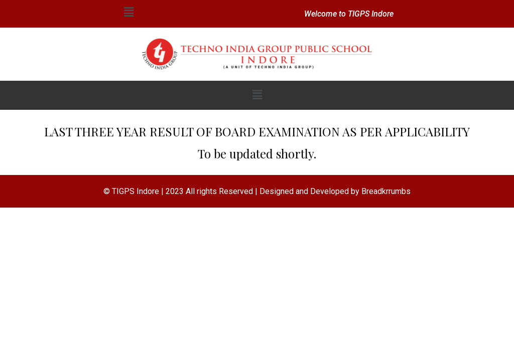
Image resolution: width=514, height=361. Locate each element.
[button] (128, 12)
